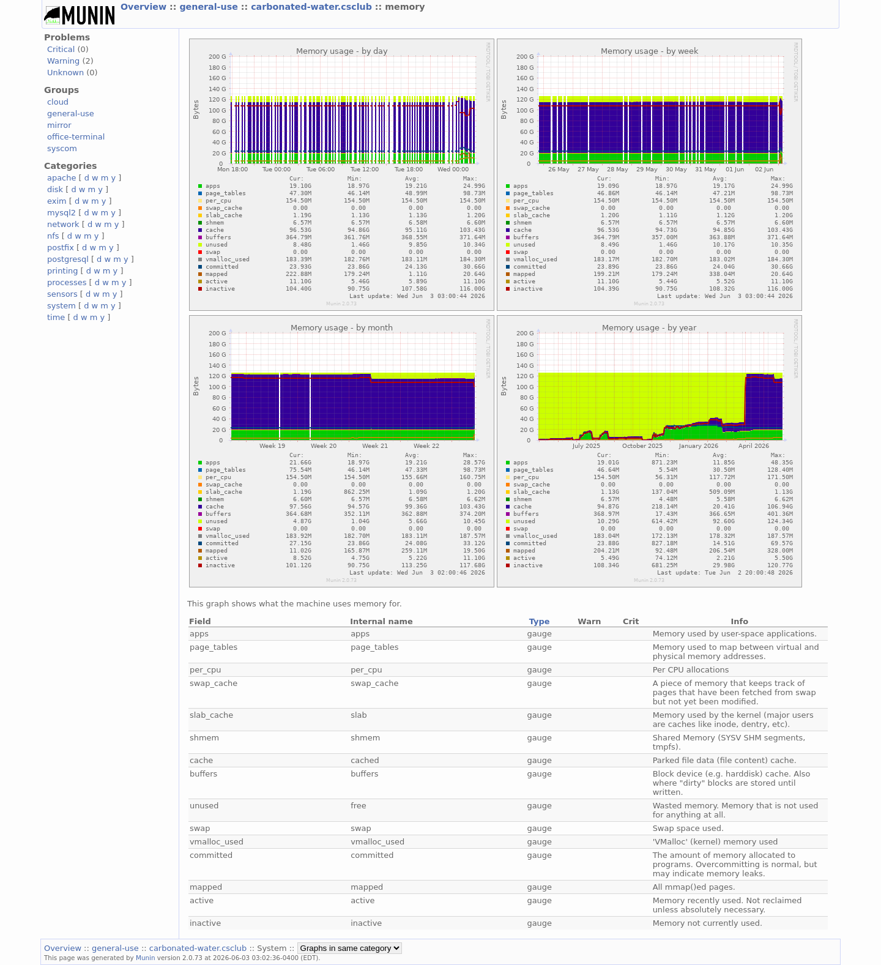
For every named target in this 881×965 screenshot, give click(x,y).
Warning (63, 60)
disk (55, 189)
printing (62, 270)
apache (61, 177)
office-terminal (76, 136)
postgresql (68, 259)
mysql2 (61, 212)
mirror (59, 125)
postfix (60, 247)
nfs (53, 235)
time (56, 317)
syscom (62, 148)
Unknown (65, 72)
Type (539, 621)
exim (57, 201)
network (63, 224)
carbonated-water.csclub (313, 7)
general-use (209, 7)
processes (67, 282)
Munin (145, 957)
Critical (61, 49)
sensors (62, 294)
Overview (145, 7)
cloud (58, 101)
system (61, 305)
